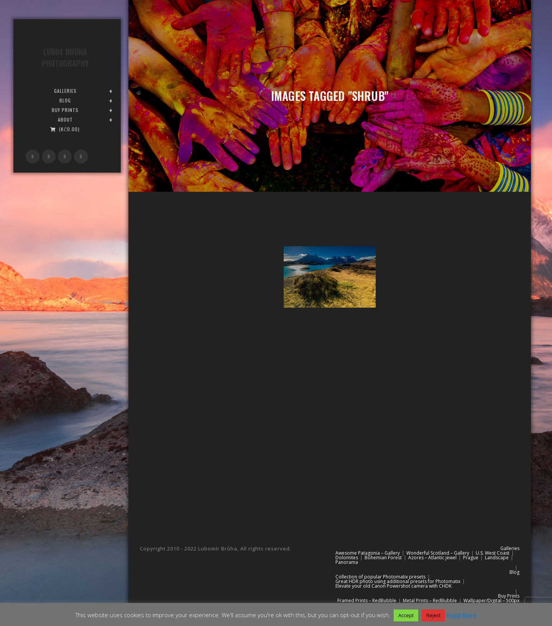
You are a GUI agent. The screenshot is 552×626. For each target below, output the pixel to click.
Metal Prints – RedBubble (430, 600)
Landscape (497, 557)
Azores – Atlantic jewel (432, 557)
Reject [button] (433, 615)
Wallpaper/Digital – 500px (491, 600)
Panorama (346, 562)
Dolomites (346, 557)
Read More (461, 615)
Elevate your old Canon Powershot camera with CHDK (393, 586)
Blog (514, 572)
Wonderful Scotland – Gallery (437, 553)
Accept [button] (406, 615)
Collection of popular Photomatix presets (380, 576)
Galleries (509, 548)
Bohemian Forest (383, 557)
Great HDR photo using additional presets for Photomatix (397, 581)
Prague (470, 557)
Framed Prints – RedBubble (366, 600)
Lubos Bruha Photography (65, 57)
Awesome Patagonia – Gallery (367, 553)
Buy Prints (508, 596)
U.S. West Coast (492, 553)
